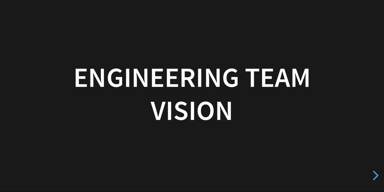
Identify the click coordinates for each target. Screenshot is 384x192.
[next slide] (374, 175)
